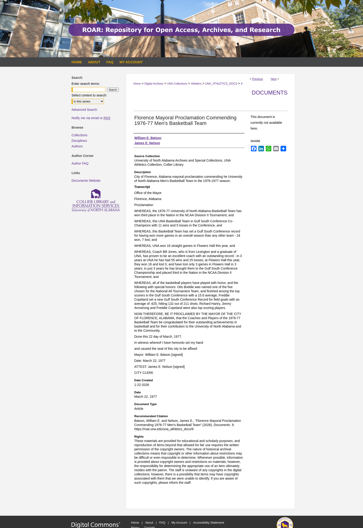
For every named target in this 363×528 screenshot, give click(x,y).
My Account (179, 522)
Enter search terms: (86, 84)
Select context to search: (89, 95)
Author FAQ (80, 163)
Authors (77, 146)
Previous (257, 79)
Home (137, 83)
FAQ (162, 522)
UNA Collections (177, 83)
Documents (270, 92)
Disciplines (79, 141)
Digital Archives (153, 83)
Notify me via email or (91, 118)
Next (274, 79)
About (149, 522)
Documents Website (86, 180)
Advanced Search (84, 109)
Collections (79, 135)
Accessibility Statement (208, 522)
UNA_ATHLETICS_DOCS (221, 83)
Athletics (196, 83)
